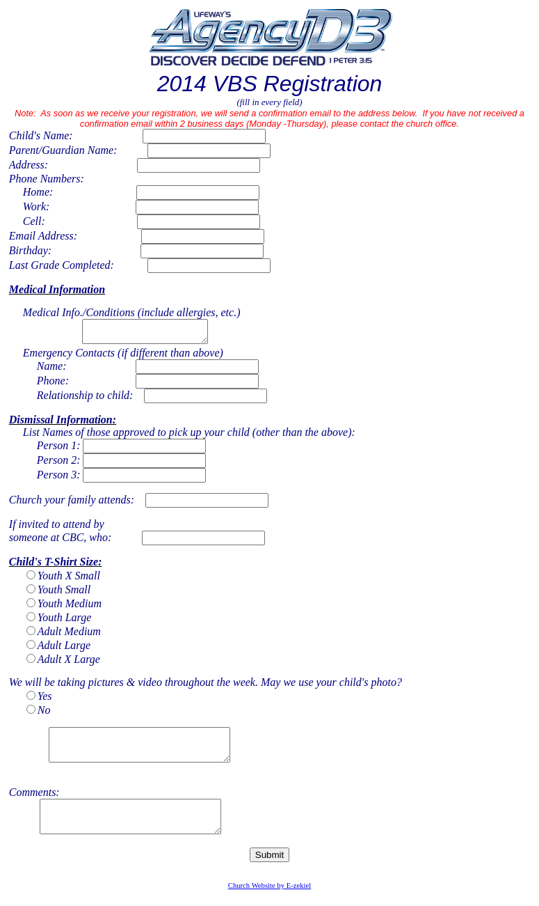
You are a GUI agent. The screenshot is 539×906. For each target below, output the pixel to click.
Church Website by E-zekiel (269, 902)
